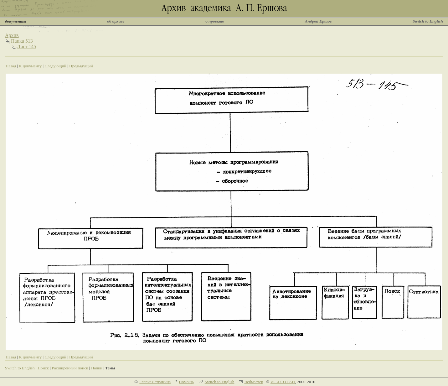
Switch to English (428, 21)
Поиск (43, 368)
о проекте (214, 21)
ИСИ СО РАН (282, 381)
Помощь (186, 381)
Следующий (55, 66)
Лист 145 (26, 46)
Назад (11, 66)
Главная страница (155, 381)
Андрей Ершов (318, 21)
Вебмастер (253, 381)
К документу (30, 66)
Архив (12, 35)
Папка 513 (22, 41)
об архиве (116, 21)
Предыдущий (81, 66)
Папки (96, 368)
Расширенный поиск (70, 368)
